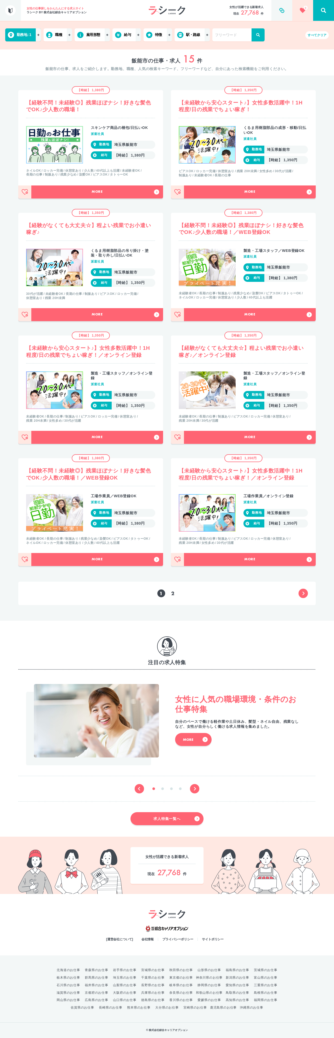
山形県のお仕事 (209, 970)
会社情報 (147, 939)
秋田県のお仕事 (181, 970)
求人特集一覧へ (176, 818)
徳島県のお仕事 (153, 1000)
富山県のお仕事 (265, 977)
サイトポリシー (213, 939)
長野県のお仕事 (153, 985)
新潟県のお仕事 (237, 977)
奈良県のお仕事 (181, 993)
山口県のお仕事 (124, 1000)
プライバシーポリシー (177, 939)
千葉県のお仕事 (153, 977)
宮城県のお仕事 (153, 970)
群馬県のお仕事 (96, 977)
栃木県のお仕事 (68, 977)
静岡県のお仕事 (209, 985)
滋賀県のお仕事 (68, 993)
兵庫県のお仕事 (153, 993)
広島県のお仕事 (96, 1000)
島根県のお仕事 (265, 993)
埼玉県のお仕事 (124, 977)
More (125, 192)
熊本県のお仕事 (139, 1007)
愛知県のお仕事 (237, 985)
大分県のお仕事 (167, 1007)
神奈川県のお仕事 (209, 977)
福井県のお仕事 (96, 985)
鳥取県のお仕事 (237, 993)
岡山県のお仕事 (68, 1000)
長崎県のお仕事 (110, 1007)
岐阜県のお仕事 (181, 985)
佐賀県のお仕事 (82, 1007)
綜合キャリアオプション (167, 929)
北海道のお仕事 (68, 970)
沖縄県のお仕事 (251, 1007)
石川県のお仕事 (68, 985)
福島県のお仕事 (237, 970)
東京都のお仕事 (181, 977)
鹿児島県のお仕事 (223, 1007)
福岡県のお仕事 (265, 1000)
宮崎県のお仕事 (195, 1007)
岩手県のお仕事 (124, 970)
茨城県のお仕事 (265, 970)
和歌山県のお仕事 (209, 993)
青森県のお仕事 (96, 970)
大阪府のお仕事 (124, 993)
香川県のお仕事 (181, 1000)
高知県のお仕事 (237, 1000)
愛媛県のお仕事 (209, 1000)
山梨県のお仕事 (124, 985)
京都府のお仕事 (96, 993)
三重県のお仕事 (265, 985)
